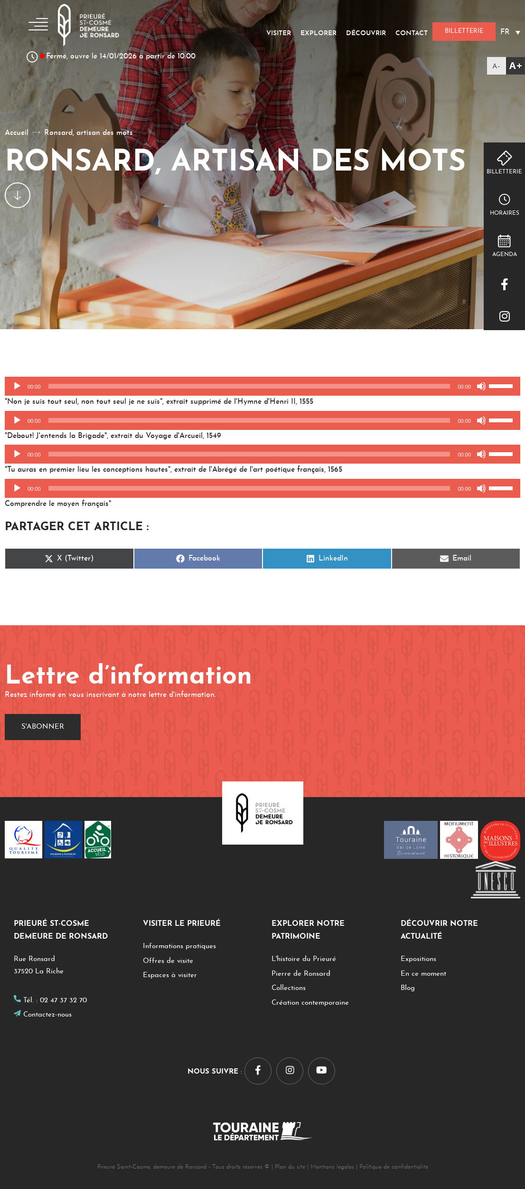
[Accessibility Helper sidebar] (506, 66)
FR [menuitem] (505, 32)
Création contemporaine (310, 1003)
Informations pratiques (179, 946)
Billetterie (504, 172)
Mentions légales (332, 1167)
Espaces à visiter (170, 975)
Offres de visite (168, 961)
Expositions (418, 959)
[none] (510, 32)
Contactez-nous (47, 1014)
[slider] (249, 386)
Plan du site (290, 1167)
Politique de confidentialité (393, 1167)
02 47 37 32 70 (63, 1000)
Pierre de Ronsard (301, 974)
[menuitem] (510, 32)
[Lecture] (17, 386)
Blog (408, 988)
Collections (289, 988)
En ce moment (423, 974)
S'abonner (42, 727)
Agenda (504, 254)
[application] (262, 386)
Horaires (504, 213)
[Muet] (481, 386)
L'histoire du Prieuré (304, 959)
